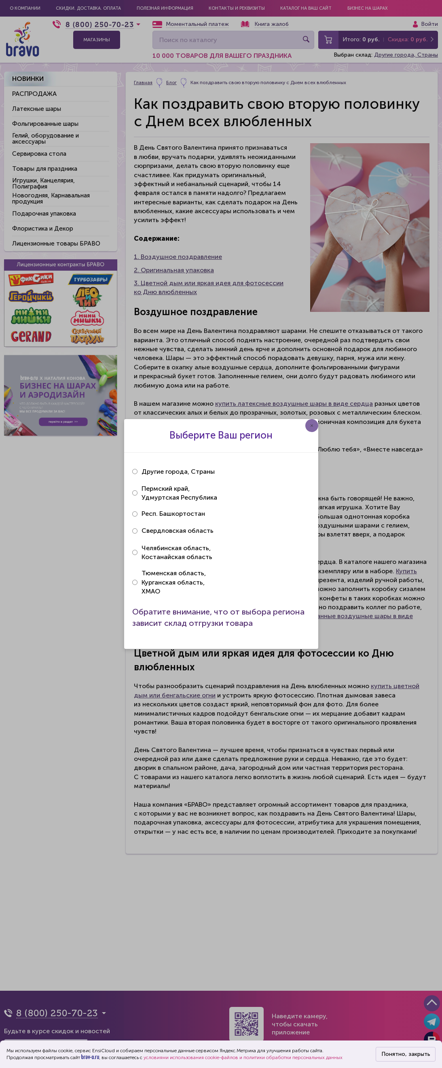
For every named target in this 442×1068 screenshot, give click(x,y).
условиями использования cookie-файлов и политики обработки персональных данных (243, 1057)
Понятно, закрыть (405, 1054)
